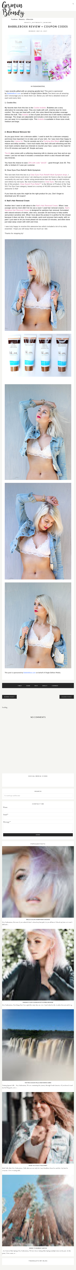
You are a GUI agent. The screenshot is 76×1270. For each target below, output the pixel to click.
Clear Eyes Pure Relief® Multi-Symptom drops (48, 175)
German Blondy (13, 9)
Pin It (36, 685)
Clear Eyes (49, 182)
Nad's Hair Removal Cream (47, 205)
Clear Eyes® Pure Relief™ (30, 184)
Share (28, 685)
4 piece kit (18, 141)
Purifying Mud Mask (51, 141)
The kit (8, 153)
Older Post (67, 696)
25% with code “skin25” (37, 163)
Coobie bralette (40, 108)
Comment (55, 685)
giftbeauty (37, 22)
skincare (47, 22)
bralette (25, 115)
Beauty (28, 22)
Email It (45, 685)
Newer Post (9, 696)
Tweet (19, 685)
